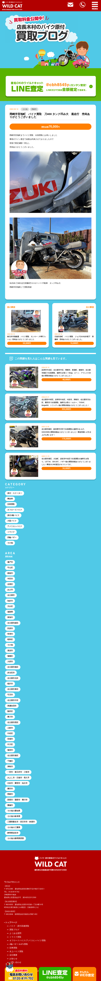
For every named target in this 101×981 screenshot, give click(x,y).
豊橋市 (10, 805)
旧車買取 (11, 504)
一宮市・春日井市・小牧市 (18, 772)
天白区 (10, 606)
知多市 (10, 601)
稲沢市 (10, 684)
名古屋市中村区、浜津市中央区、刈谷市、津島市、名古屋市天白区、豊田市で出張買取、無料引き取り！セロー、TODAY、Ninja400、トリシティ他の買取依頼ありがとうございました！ (66, 402)
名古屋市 (11, 595)
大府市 (10, 661)
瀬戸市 (10, 562)
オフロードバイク (14, 510)
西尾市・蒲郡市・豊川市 (17, 800)
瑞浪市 (10, 750)
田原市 (10, 628)
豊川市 (10, 717)
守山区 (10, 568)
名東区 (10, 584)
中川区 (10, 744)
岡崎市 (34, 109)
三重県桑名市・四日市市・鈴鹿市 (21, 822)
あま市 (10, 590)
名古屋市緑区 (12, 623)
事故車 (10, 499)
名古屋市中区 (12, 700)
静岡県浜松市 (12, 833)
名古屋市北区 (12, 678)
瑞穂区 (10, 656)
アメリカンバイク (14, 526)
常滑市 (10, 634)
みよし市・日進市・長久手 (18, 778)
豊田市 (10, 789)
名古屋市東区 (12, 689)
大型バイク (11, 521)
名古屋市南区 (12, 667)
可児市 (10, 695)
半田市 (10, 579)
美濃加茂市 (11, 706)
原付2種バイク (13, 515)
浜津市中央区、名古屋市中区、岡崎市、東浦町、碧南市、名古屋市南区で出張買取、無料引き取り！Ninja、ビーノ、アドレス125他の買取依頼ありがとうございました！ (66, 373)
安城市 (10, 739)
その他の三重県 (13, 827)
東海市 (10, 617)
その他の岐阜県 (13, 816)
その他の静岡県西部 (15, 838)
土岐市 (10, 728)
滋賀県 (10, 612)
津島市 (10, 766)
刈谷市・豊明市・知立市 (17, 783)
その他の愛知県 (13, 811)
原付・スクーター (14, 493)
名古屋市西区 (12, 722)
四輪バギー (11, 537)
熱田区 (10, 711)
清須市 (10, 650)
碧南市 (10, 573)
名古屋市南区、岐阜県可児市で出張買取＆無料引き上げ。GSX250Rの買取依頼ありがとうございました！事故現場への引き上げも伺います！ (66, 432)
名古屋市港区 (12, 755)
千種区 (10, 761)
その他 (24, 109)
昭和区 (10, 639)
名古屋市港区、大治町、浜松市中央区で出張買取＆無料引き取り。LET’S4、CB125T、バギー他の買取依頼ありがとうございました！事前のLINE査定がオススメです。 (66, 461)
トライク (11, 532)
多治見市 (11, 673)
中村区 (10, 733)
